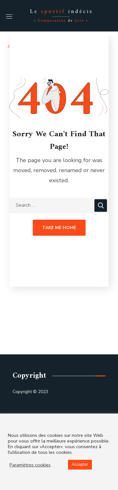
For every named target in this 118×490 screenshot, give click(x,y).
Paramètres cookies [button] (30, 465)
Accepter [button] (80, 464)
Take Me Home (59, 228)
